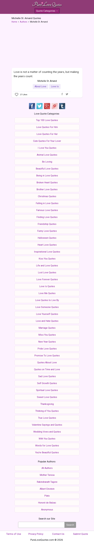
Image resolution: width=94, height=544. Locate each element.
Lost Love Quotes (47, 272)
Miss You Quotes (47, 334)
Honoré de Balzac (47, 502)
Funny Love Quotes (47, 231)
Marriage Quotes (47, 328)
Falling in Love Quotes (47, 203)
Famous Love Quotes (47, 210)
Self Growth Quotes (47, 383)
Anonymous (47, 509)
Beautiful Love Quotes (47, 168)
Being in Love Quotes (47, 175)
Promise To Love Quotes (47, 355)
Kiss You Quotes (47, 258)
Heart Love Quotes (47, 244)
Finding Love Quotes (47, 217)
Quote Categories (47, 11)
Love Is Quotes (47, 286)
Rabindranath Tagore (47, 482)
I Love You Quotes (47, 148)
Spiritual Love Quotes (47, 390)
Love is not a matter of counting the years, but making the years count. (46, 74)
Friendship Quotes (47, 224)
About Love (40, 86)
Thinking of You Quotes (47, 411)
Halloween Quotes (47, 238)
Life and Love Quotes (47, 265)
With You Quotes (47, 438)
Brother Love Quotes (47, 189)
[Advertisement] (47, 46)
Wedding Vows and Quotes (47, 431)
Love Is (55, 86)
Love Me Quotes (47, 293)
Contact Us (58, 533)
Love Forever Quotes (47, 279)
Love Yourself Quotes (47, 314)
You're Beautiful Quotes (47, 452)
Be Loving (47, 161)
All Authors (47, 468)
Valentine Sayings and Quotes (47, 424)
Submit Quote (80, 533)
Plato (47, 495)
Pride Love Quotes (47, 348)
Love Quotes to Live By (47, 300)
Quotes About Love (47, 362)
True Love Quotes (47, 418)
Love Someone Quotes (47, 307)
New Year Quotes (47, 341)
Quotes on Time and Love (47, 369)
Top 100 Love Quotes (47, 120)
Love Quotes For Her (47, 134)
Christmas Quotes (47, 196)
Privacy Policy (35, 533)
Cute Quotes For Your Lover (47, 141)
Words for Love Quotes (47, 445)
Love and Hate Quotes (47, 321)
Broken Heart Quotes (47, 182)
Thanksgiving (47, 404)
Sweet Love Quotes (47, 397)
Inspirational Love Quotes (47, 251)
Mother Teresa (47, 475)
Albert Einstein (47, 488)
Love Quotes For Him (47, 127)
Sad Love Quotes (47, 376)
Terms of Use (13, 533)
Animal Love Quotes (47, 154)
